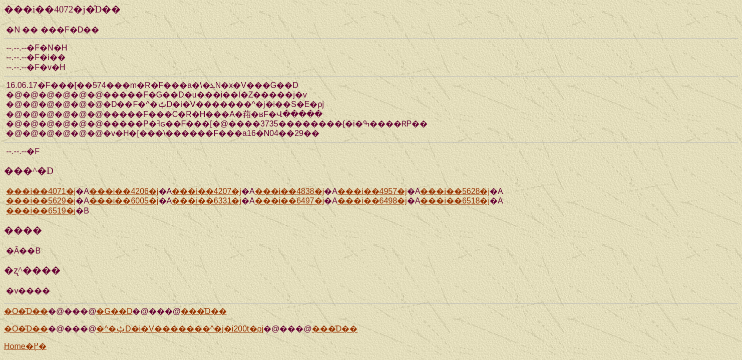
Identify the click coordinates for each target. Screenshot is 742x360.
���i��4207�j (206, 191)
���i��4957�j (372, 191)
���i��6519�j (41, 210)
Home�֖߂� (25, 346)
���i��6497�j (289, 200)
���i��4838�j (289, 191)
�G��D (114, 311)
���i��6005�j (124, 200)
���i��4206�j (124, 191)
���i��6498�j (372, 200)
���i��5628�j (455, 191)
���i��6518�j (455, 200)
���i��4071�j (41, 191)
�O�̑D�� (26, 311)
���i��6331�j (206, 200)
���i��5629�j (41, 200)
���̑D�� (204, 311)
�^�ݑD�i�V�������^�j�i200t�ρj (179, 328)
